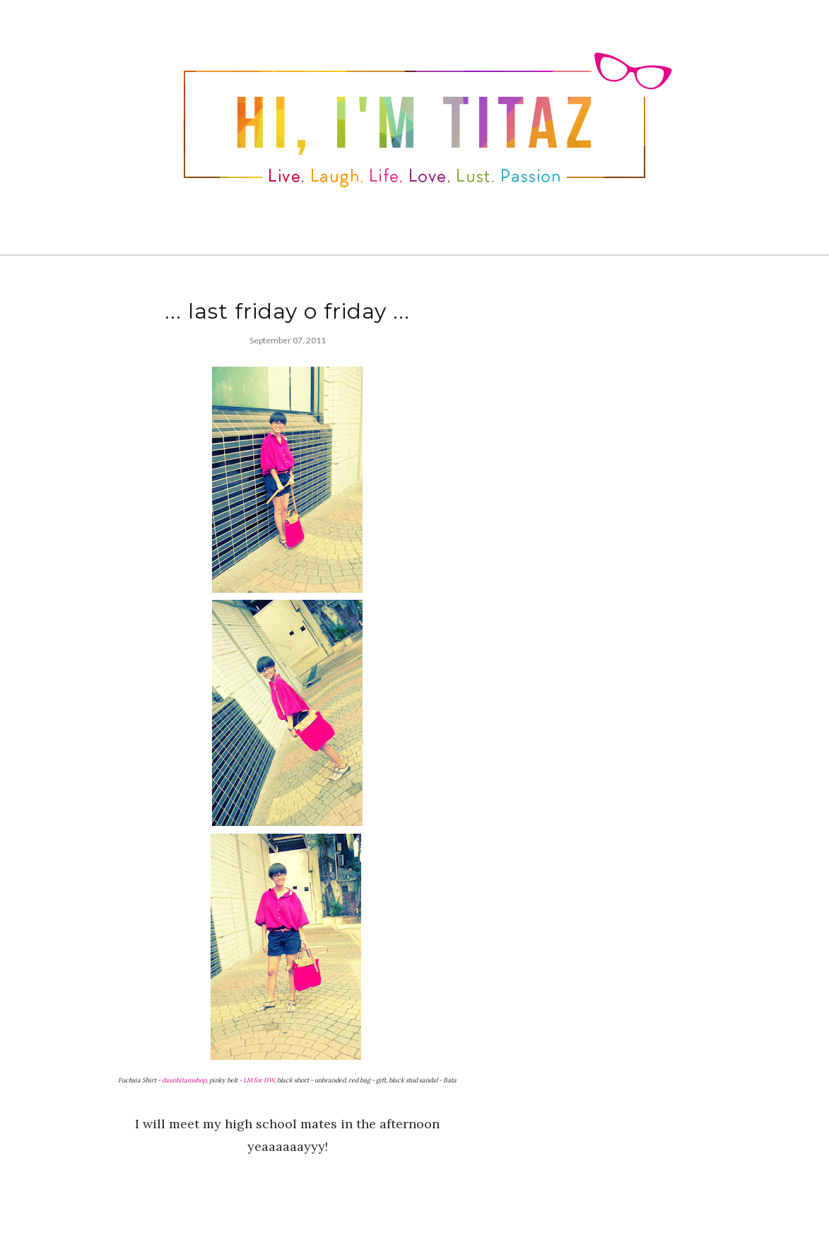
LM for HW (258, 1080)
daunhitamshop (184, 1080)
